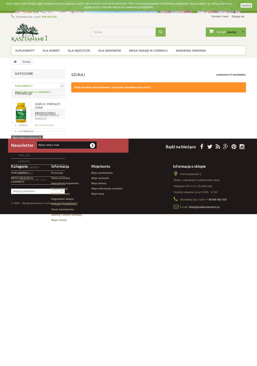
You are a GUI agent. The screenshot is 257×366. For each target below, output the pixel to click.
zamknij (246, 5)
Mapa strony (59, 340)
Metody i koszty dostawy (66, 335)
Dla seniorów (109, 50)
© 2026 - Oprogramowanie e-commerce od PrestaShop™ (44, 355)
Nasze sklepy (59, 309)
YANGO (23, 174)
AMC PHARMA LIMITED (32, 192)
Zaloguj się (237, 16)
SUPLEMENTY (25, 50)
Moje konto (100, 287)
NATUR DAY (25, 222)
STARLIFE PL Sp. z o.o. (32, 228)
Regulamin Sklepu (62, 319)
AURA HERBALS (28, 198)
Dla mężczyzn (79, 50)
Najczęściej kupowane (65, 304)
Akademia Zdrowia (191, 50)
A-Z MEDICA (26, 180)
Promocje (23, 106)
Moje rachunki (100, 298)
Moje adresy (98, 304)
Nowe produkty (60, 298)
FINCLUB (24, 204)
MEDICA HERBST (29, 216)
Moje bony (97, 314)
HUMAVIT (24, 210)
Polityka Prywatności (64, 324)
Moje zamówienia (102, 293)
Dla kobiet (51, 50)
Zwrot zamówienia (62, 330)
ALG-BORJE (25, 186)
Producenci (25, 164)
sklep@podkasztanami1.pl (204, 327)
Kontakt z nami (217, 16)
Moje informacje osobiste (107, 309)
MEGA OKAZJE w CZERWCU (148, 50)
